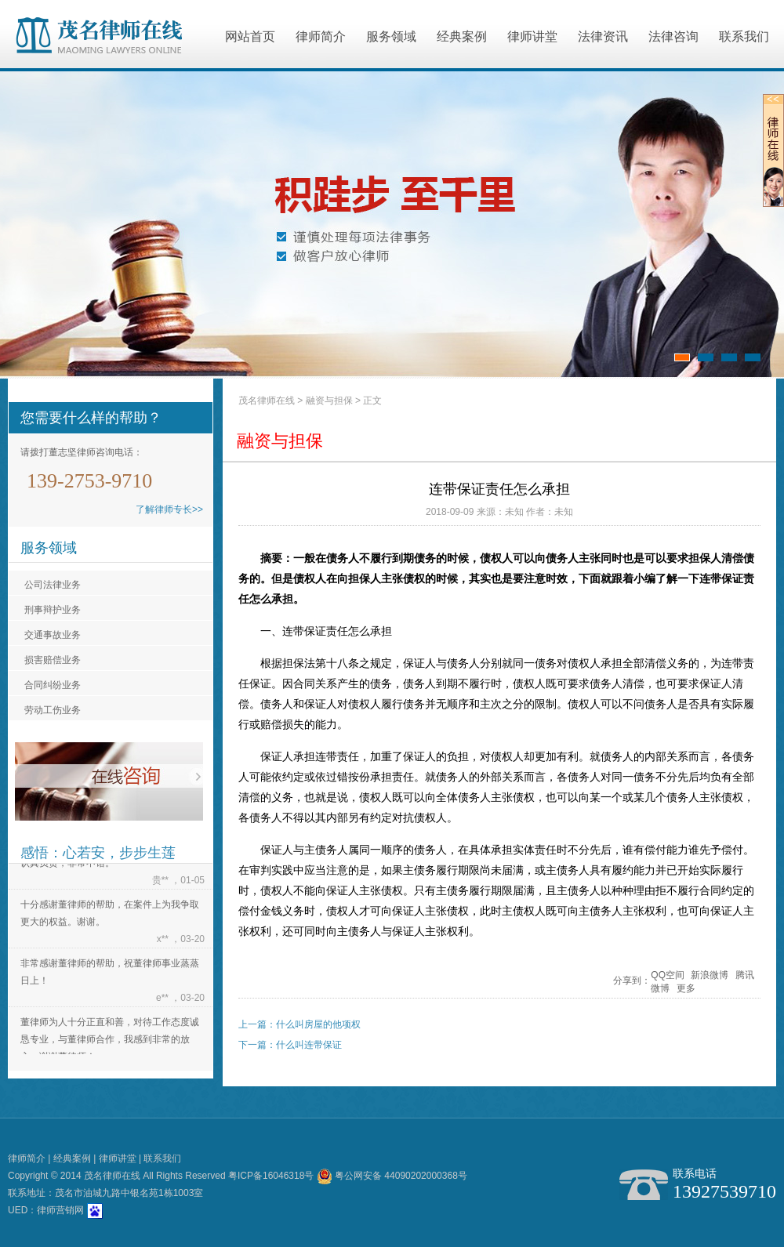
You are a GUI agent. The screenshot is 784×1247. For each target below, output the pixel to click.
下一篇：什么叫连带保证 (290, 1044)
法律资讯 (603, 36)
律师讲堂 (532, 36)
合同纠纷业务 (52, 685)
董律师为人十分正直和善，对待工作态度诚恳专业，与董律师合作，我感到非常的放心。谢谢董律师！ (109, 1041)
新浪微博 (709, 975)
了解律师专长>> (169, 509)
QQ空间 (667, 975)
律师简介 (321, 36)
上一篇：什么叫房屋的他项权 (299, 1024)
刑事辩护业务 (52, 609)
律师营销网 (60, 1210)
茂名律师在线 (266, 400)
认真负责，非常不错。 (67, 864)
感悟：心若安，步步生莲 (98, 853)
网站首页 (250, 36)
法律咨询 (673, 36)
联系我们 (744, 36)
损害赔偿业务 (52, 659)
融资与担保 (329, 400)
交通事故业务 (52, 634)
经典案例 (462, 36)
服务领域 (391, 36)
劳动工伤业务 (52, 710)
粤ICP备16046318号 (271, 1175)
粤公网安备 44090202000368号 (392, 1175)
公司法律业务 (52, 584)
